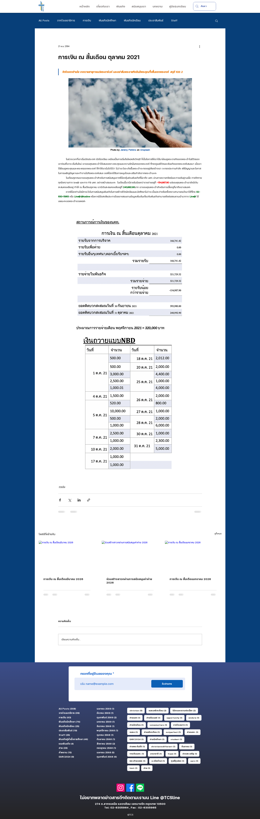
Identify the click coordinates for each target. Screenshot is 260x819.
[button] (103, 6)
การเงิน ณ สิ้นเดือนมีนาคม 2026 (63, 579)
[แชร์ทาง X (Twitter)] (69, 500)
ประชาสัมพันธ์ (155, 20)
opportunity (175, 717)
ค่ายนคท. (193, 731)
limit (135, 767)
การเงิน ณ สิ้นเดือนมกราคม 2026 (190, 579)
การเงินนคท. (138, 753)
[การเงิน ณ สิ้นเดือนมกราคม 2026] (193, 556)
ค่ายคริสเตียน (153, 731)
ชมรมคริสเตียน (159, 710)
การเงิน (87, 20)
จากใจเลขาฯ (181, 724)
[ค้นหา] (204, 6)
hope (173, 753)
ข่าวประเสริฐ (190, 753)
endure (194, 717)
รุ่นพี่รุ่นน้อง (178, 760)
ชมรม (135, 731)
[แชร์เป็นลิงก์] (88, 500)
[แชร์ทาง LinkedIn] (79, 500)
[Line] (140, 788)
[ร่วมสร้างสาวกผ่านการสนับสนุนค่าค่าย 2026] (130, 557)
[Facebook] (130, 788)
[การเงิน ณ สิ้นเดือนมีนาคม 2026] (67, 556)
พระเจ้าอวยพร (139, 760)
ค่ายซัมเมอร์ (154, 717)
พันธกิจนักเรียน (132, 20)
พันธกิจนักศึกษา (107, 20)
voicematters (159, 724)
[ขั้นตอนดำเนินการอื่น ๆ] (199, 46)
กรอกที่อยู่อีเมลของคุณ (96, 673)
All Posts (44, 20)
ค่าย (148, 767)
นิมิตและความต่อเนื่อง (185, 710)
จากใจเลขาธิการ (66, 20)
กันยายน (187, 746)
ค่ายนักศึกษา (158, 739)
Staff (174, 20)
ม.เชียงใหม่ (159, 760)
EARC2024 (138, 739)
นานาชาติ (157, 753)
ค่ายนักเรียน (138, 724)
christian (137, 710)
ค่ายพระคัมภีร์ (138, 746)
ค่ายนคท (136, 717)
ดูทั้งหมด (217, 533)
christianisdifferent (164, 746)
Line (155, 798)
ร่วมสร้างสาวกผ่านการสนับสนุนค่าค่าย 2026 (129, 580)
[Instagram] (120, 788)
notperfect (174, 731)
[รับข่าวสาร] (167, 684)
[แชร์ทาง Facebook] (60, 500)
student (177, 739)
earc (195, 760)
